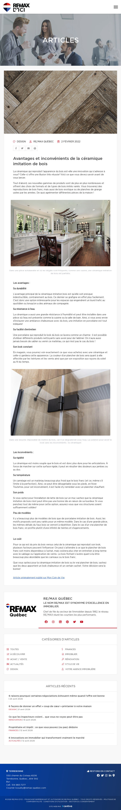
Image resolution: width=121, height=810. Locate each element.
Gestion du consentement (82, 801)
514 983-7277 (19, 785)
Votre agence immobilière (78, 669)
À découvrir (16, 654)
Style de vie (70, 664)
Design (19, 142)
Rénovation (70, 659)
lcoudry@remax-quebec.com (30, 788)
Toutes (13, 649)
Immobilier (69, 654)
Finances (69, 649)
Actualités (15, 664)
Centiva (67, 806)
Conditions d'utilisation (55, 801)
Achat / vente (17, 659)
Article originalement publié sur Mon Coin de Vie (39, 578)
